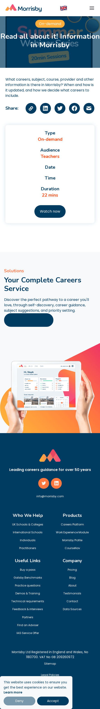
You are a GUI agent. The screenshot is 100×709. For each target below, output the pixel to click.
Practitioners (27, 548)
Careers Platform (72, 524)
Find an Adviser (27, 625)
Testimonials (72, 593)
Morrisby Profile (72, 540)
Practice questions (27, 585)
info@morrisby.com (50, 496)
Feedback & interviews (27, 609)
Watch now (50, 211)
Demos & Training (27, 593)
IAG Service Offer (28, 633)
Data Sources (72, 609)
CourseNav (72, 548)
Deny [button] (19, 701)
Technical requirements (27, 601)
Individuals (28, 540)
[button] (63, 8)
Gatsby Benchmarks (28, 577)
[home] (23, 8)
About (72, 585)
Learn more (13, 692)
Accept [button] (53, 701)
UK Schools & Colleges (27, 524)
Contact (72, 601)
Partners (27, 617)
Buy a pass (28, 570)
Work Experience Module (72, 532)
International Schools (28, 532)
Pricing (72, 570)
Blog (72, 577)
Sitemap (50, 664)
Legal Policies (50, 675)
